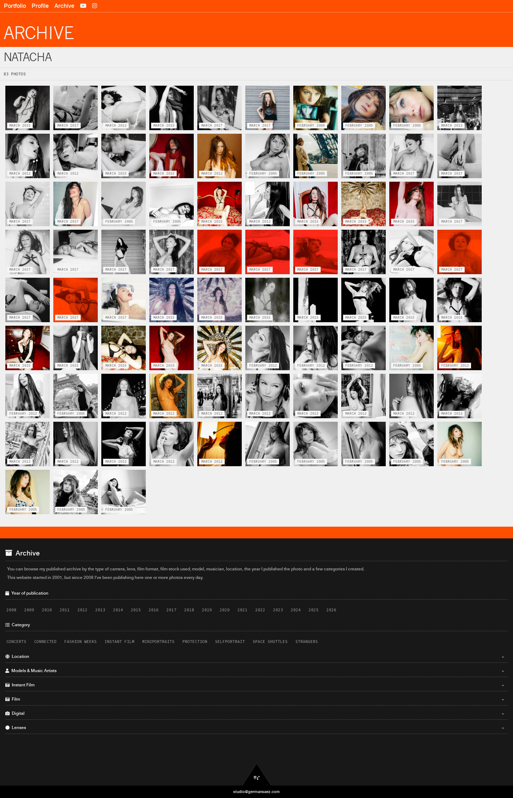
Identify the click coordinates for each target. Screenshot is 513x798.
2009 (29, 609)
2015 (136, 609)
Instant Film (119, 641)
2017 (171, 609)
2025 (314, 609)
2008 (11, 609)
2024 (296, 609)
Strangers (306, 641)
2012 (82, 609)
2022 (260, 609)
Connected (45, 641)
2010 (47, 609)
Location (254, 656)
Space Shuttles (270, 641)
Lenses (254, 727)
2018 (189, 609)
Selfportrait (230, 641)
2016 (154, 609)
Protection (194, 641)
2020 (225, 609)
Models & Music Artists (254, 670)
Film (254, 699)
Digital (254, 713)
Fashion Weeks (80, 641)
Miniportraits (158, 641)
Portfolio (15, 5)
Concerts (16, 641)
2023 (278, 609)
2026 (331, 609)
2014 (118, 609)
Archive (64, 5)
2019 (207, 609)
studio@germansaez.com (256, 791)
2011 (65, 609)
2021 (242, 609)
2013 (100, 609)
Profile (40, 5)
